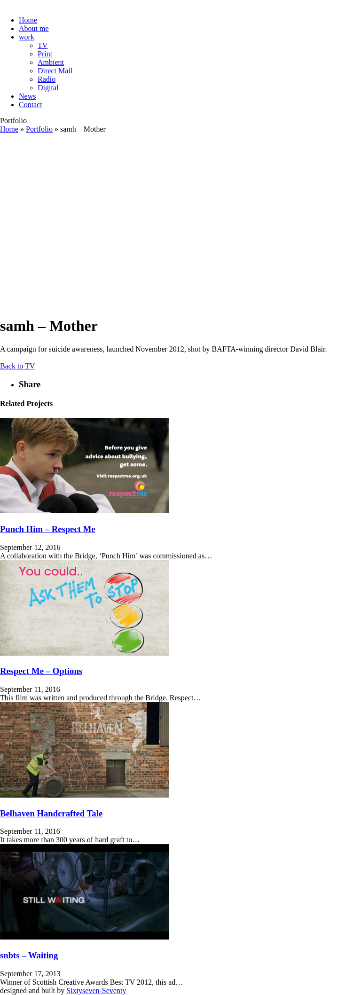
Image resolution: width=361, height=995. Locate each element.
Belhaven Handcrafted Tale (51, 813)
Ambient (51, 62)
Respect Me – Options (41, 671)
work (26, 37)
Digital (48, 88)
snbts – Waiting (29, 955)
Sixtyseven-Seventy (96, 991)
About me (34, 28)
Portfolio (39, 129)
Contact (30, 105)
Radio (46, 79)
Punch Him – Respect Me (47, 529)
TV (42, 45)
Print (45, 54)
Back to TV (17, 366)
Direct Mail (55, 71)
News (27, 96)
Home (28, 20)
